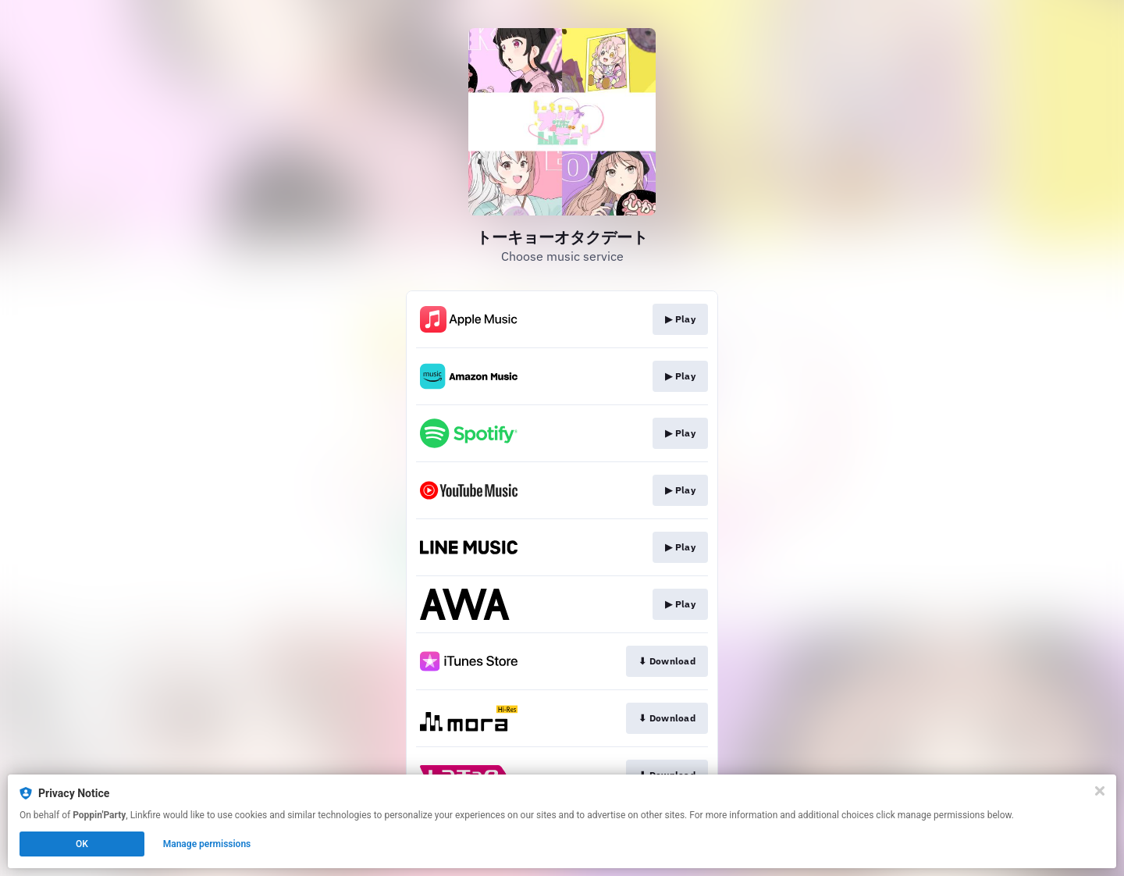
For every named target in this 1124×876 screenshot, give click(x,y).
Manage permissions (207, 844)
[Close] (1099, 790)
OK (82, 844)
